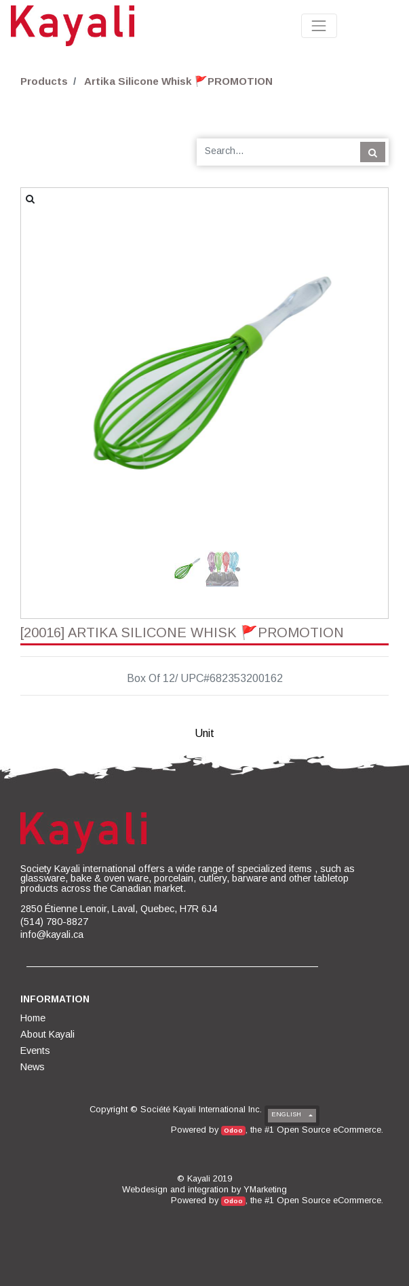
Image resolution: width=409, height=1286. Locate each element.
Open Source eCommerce (329, 1129)
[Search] (373, 152)
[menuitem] (33, 1018)
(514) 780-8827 (54, 921)
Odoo (233, 1130)
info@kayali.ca (51, 934)
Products (44, 81)
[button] (48, 329)
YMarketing (265, 1189)
